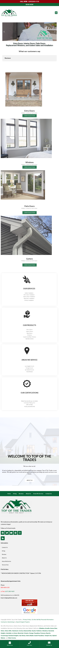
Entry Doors (29, 111)
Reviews (21, 493)
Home (9, 493)
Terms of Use (5, 564)
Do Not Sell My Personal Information (42, 619)
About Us (28, 493)
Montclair (21, 633)
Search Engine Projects (23, 622)
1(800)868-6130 (33, 1)
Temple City (48, 635)
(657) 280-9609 (9, 591)
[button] (56, 12)
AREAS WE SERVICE (29, 360)
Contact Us (49, 493)
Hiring (14, 493)
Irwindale (9, 633)
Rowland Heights (14, 635)
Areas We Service (38, 493)
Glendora (45, 631)
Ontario (26, 633)
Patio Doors (29, 206)
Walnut (3, 638)
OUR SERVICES (29, 289)
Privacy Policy (27, 619)
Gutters (29, 259)
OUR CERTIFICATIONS (29, 393)
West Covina (12, 638)
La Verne (14, 633)
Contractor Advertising (7, 622)
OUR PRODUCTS (29, 325)
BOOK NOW (29, 4)
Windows (29, 162)
